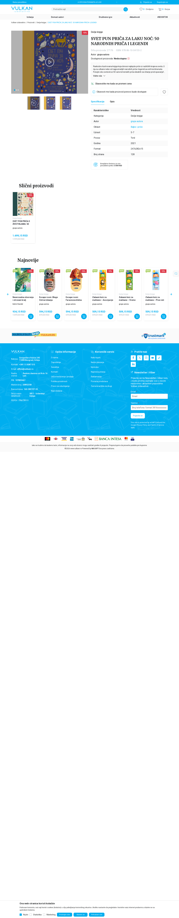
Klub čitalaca (56, 391)
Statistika (37, 915)
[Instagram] (146, 357)
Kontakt (54, 372)
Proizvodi (31, 23)
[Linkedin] (133, 364)
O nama (54, 357)
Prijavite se (138, 416)
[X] (139, 357)
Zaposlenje (56, 362)
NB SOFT (95, 449)
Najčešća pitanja (98, 372)
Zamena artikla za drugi (101, 386)
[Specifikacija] (97, 102)
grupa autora (103, 54)
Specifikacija (97, 101)
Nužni (25, 915)
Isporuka (94, 367)
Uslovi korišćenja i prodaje (62, 376)
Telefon (134, 403)
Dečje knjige (41, 23)
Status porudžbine (19, 2)
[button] (164, 9)
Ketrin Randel (18, 304)
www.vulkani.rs (76, 449)
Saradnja (55, 367)
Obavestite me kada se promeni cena (113, 83)
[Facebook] (133, 357)
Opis (112, 101)
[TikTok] (159, 357)
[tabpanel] (49, 62)
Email (133, 392)
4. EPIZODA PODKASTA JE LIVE (90, 2)
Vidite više (99, 75)
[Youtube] (152, 357)
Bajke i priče (137, 127)
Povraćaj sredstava (99, 381)
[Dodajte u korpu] (31, 316)
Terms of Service (157, 425)
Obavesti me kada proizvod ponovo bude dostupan (121, 91)
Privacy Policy (142, 425)
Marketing (51, 915)
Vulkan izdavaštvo (18, 23)
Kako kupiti (95, 357)
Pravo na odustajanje (60, 386)
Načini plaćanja (97, 362)
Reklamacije (96, 376)
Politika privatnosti (59, 381)
